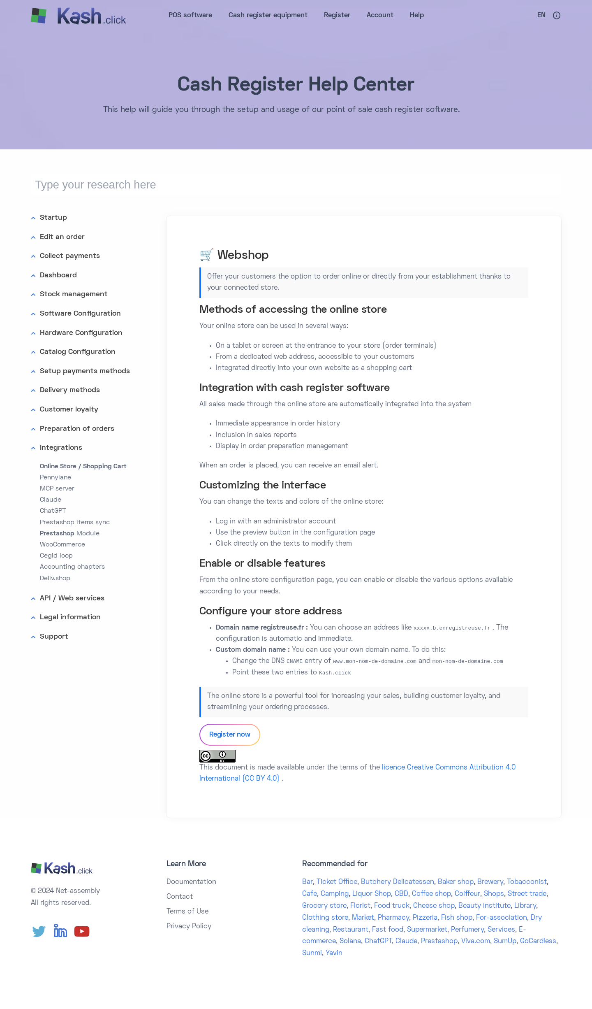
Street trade (527, 894)
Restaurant (350, 930)
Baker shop (456, 882)
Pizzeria (425, 918)
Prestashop (439, 941)
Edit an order (62, 237)
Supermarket (427, 930)
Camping (335, 894)
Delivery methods (70, 390)
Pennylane (55, 478)
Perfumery (467, 930)
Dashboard (58, 275)
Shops (494, 894)
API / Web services (72, 598)
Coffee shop (431, 894)
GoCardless (538, 941)
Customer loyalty (69, 409)
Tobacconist (527, 882)
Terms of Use (187, 912)
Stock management (74, 294)
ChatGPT (53, 511)
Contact (179, 897)
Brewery (490, 882)
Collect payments (70, 256)
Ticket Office (337, 882)
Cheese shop (434, 906)
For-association (501, 918)
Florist (360, 906)
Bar (307, 882)
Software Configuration (80, 313)
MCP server (57, 489)
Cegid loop (56, 556)
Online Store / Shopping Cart (83, 467)
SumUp (505, 941)
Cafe (309, 894)
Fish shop (456, 918)
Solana (350, 941)
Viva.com (475, 941)
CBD (401, 894)
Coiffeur (467, 894)
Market (363, 918)
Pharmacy (393, 918)
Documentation (191, 882)
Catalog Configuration (78, 352)
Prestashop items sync (75, 522)
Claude (50, 500)
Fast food (387, 930)
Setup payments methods (85, 371)
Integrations (61, 447)
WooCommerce (62, 545)
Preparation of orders (77, 428)
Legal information (70, 617)
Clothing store (325, 918)
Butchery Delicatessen (397, 882)
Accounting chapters (72, 567)
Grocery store (324, 906)
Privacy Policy (188, 926)
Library (525, 906)
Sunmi (312, 953)
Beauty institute (484, 906)
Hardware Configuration (81, 333)
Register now (229, 735)
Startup (53, 217)
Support (54, 636)
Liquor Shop (371, 894)
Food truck (391, 906)
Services (501, 930)
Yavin (334, 953)
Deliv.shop (55, 578)
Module (69, 534)
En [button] (541, 15)
